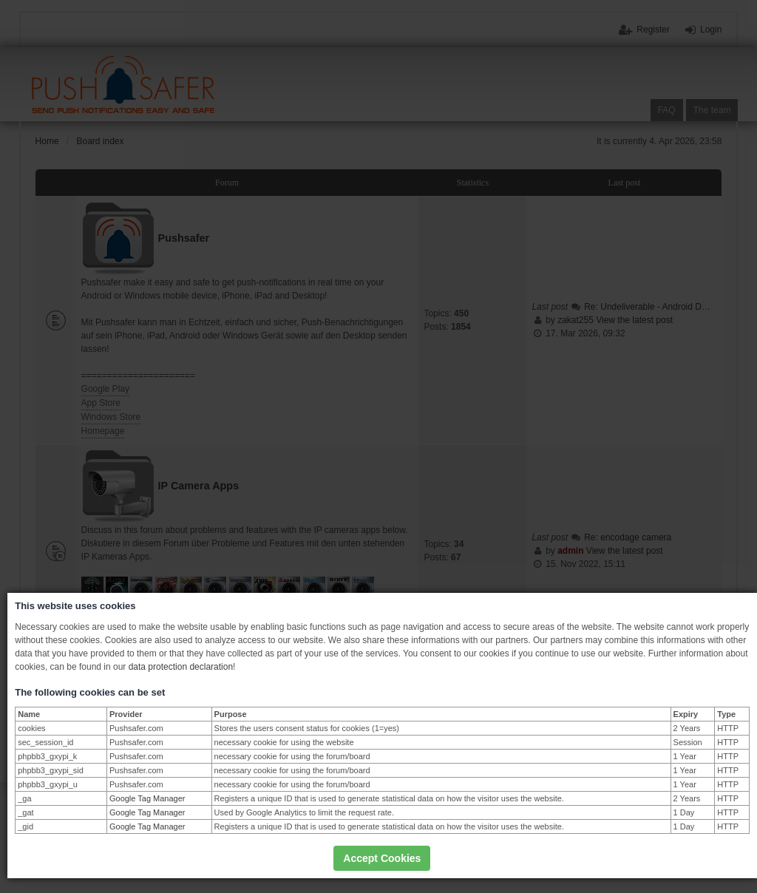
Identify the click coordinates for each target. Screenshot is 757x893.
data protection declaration (181, 667)
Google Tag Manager (147, 798)
